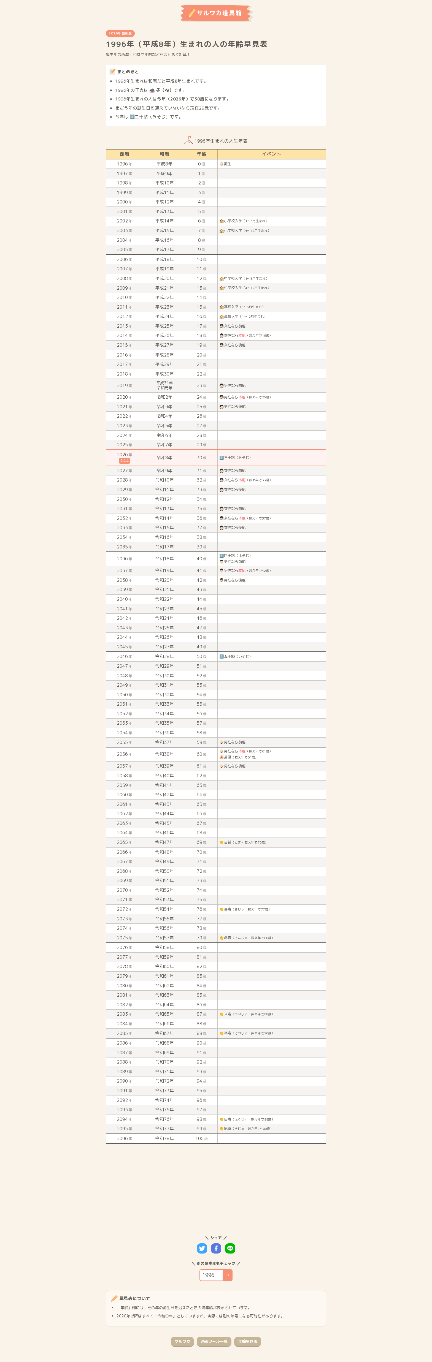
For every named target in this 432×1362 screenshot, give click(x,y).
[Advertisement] (212, 1187)
